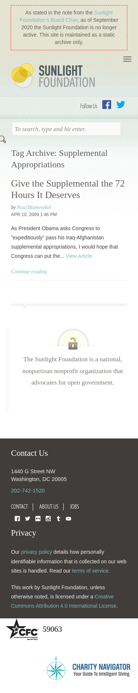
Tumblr (58, 518)
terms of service (90, 571)
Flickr (37, 518)
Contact (19, 506)
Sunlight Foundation (54, 76)
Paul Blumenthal (34, 207)
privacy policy (36, 552)
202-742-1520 (28, 491)
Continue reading (29, 271)
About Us (49, 506)
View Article (79, 256)
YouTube (68, 518)
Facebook (106, 104)
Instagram (48, 518)
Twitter (120, 104)
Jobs (74, 506)
